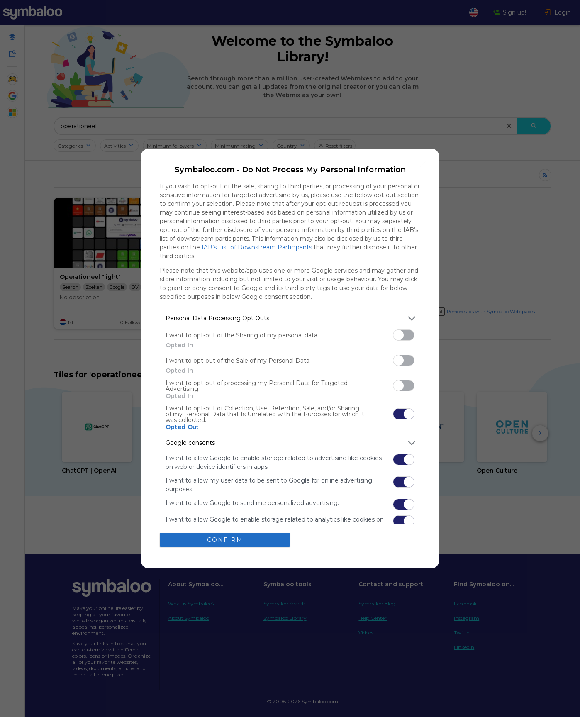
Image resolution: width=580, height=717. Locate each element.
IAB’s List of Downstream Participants (257, 247)
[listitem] (290, 318)
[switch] (403, 335)
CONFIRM (225, 540)
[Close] (423, 165)
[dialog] (290, 358)
